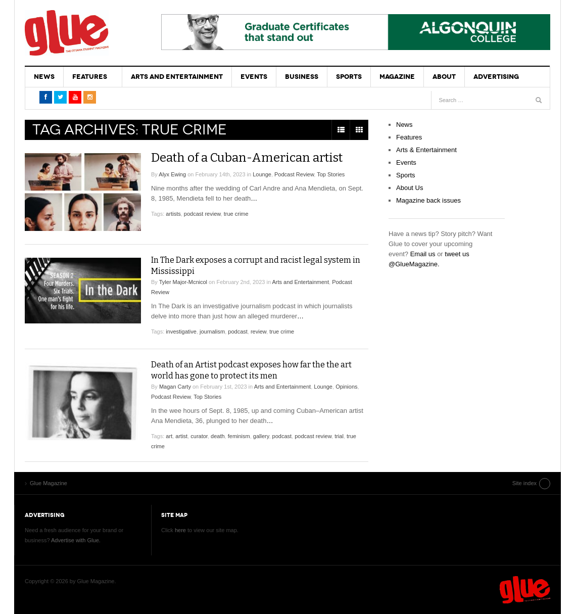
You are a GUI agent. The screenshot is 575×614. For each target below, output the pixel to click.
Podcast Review (294, 174)
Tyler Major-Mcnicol (183, 282)
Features (89, 76)
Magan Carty (175, 387)
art (169, 436)
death (218, 436)
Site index (524, 483)
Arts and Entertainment (177, 76)
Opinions (346, 387)
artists (173, 214)
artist (181, 436)
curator (199, 436)
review (258, 331)
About (444, 76)
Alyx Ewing (172, 174)
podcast (238, 331)
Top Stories (331, 174)
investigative (181, 331)
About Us (409, 188)
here (180, 530)
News (44, 76)
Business (301, 76)
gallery (261, 436)
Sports (349, 76)
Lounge (262, 174)
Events (254, 76)
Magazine (397, 76)
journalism (212, 331)
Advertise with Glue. (76, 540)
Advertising (496, 76)
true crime (236, 214)
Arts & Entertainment (426, 150)
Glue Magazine (67, 33)
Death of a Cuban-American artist (247, 158)
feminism (239, 436)
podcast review (202, 214)
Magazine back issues (428, 200)
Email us (423, 254)
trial (339, 436)
